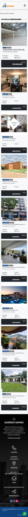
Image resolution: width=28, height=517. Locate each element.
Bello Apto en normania (9, 138)
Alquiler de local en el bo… (14, 50)
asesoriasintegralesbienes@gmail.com (14, 487)
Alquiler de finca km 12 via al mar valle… (13, 396)
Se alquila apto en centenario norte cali (13, 224)
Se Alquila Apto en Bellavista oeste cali (13, 353)
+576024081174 (14, 459)
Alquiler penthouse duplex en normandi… (13, 267)
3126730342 (14, 456)
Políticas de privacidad (14, 438)
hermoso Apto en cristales (9, 181)
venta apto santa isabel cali (10, 310)
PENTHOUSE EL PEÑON (8, 95)
